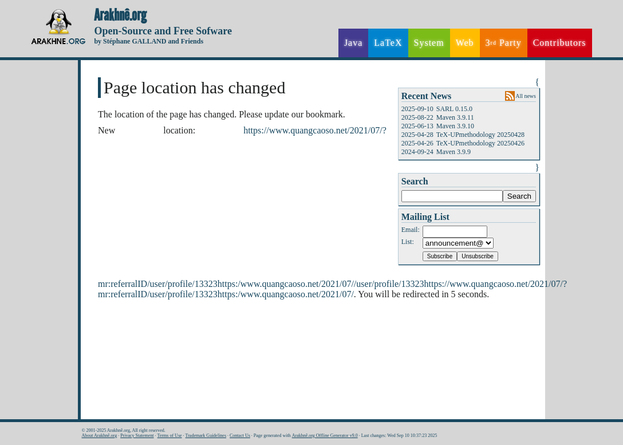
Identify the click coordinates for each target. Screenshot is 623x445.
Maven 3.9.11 (455, 117)
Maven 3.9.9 (453, 152)
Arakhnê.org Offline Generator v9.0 (325, 435)
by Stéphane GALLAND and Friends (148, 41)
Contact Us (240, 435)
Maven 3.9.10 (455, 126)
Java (353, 43)
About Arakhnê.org (99, 435)
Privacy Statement (136, 435)
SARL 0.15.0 (454, 109)
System (429, 43)
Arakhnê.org (120, 15)
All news (525, 96)
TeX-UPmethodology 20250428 (480, 135)
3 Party (504, 42)
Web (465, 43)
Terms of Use (169, 435)
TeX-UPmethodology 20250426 (480, 143)
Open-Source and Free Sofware (163, 31)
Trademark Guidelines (206, 435)
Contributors (559, 43)
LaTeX (388, 43)
